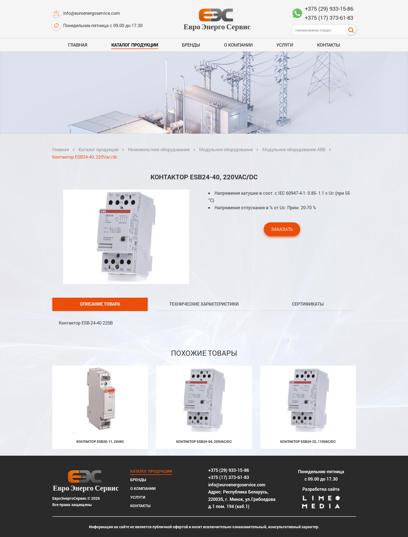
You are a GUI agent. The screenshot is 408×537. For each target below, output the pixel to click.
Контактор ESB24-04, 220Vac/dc (204, 441)
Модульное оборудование (226, 149)
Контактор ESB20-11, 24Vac (100, 441)
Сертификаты (308, 304)
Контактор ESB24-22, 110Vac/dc (308, 441)
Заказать (282, 229)
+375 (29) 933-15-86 (329, 8)
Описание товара (100, 304)
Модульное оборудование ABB (293, 149)
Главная (77, 45)
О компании (238, 45)
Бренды (191, 45)
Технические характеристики (204, 304)
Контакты (328, 45)
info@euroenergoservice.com (86, 13)
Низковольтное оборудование (159, 149)
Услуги (284, 45)
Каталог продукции (134, 45)
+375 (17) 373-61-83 (329, 17)
